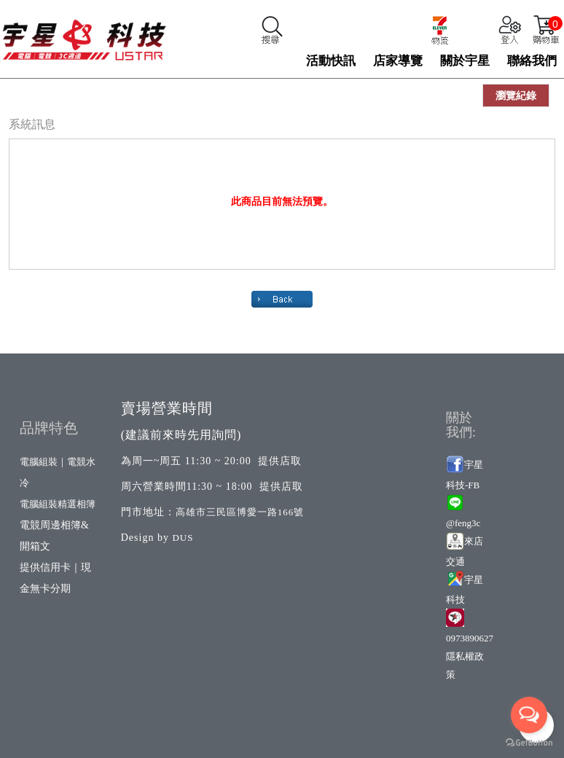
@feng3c (463, 522)
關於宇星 (465, 61)
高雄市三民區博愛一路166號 (240, 512)
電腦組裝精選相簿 (57, 504)
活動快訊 (331, 61)
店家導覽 (398, 61)
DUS (182, 537)
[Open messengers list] (529, 715)
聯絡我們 (532, 61)
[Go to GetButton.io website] (529, 743)
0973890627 (469, 638)
